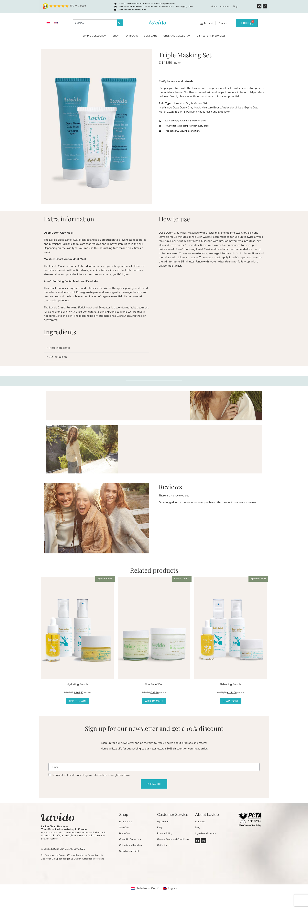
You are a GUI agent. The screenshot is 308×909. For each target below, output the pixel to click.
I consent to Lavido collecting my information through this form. (91, 775)
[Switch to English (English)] (170, 888)
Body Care (150, 35)
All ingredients (58, 357)
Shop (116, 35)
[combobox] (95, 22)
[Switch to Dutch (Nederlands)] (145, 888)
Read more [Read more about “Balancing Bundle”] (231, 701)
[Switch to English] (56, 23)
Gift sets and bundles (211, 35)
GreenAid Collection (177, 35)
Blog (235, 6)
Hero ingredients (60, 348)
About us (225, 6)
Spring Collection (94, 35)
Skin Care (132, 35)
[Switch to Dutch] (48, 23)
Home (214, 6)
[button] (96, 348)
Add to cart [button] (77, 701)
